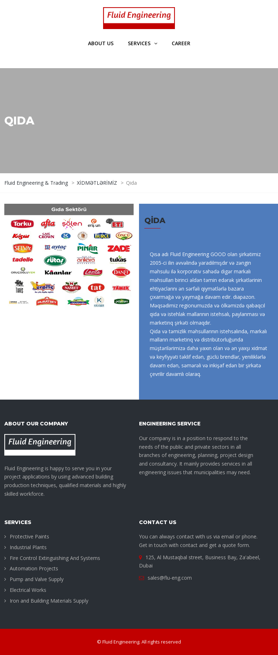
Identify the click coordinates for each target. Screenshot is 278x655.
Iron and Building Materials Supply (49, 600)
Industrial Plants (28, 547)
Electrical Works (28, 589)
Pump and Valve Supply (37, 579)
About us (100, 43)
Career (181, 43)
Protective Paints (29, 536)
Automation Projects (34, 568)
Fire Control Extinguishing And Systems (55, 558)
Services (139, 43)
